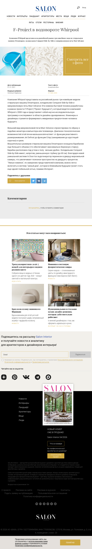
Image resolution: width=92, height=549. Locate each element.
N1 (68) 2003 (52, 93)
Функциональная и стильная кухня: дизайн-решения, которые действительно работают (62, 313)
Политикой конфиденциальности (17, 362)
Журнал (81, 16)
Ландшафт (34, 16)
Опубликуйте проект (55, 456)
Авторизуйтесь (34, 208)
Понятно (70, 543)
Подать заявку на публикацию (18, 493)
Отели (39, 22)
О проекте (6, 490)
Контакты (65, 490)
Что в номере (56, 443)
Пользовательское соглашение (52, 493)
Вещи (66, 16)
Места (59, 16)
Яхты (31, 22)
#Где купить (16, 281)
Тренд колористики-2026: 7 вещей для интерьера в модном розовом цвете (27, 267)
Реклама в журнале (46, 490)
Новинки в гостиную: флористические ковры (60, 265)
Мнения (59, 22)
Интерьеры (22, 16)
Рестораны (48, 22)
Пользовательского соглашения (70, 360)
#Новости (51, 278)
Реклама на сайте (24, 490)
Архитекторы (47, 16)
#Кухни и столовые (63, 326)
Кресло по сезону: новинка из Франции (26, 310)
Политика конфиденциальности (38, 496)
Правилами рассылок (40, 362)
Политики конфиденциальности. (29, 546)
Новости (11, 16)
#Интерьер (51, 326)
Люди (73, 16)
